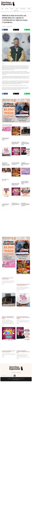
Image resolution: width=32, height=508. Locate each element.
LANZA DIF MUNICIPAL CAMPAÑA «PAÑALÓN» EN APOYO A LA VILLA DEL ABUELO (25, 182)
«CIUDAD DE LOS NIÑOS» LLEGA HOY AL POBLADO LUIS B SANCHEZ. (15, 163)
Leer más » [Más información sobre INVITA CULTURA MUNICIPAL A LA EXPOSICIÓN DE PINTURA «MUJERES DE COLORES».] (18, 323)
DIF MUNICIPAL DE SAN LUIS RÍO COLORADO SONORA (5, 139)
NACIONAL (29, 8)
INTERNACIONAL (16, 10)
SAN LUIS (6, 8)
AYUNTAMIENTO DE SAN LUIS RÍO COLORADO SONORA (6, 205)
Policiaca (4, 26)
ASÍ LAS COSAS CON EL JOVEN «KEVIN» (5, 180)
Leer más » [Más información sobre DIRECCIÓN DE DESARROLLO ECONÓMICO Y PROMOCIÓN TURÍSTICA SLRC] (18, 358)
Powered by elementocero (16, 379)
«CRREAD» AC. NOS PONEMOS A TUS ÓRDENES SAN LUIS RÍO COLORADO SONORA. (25, 143)
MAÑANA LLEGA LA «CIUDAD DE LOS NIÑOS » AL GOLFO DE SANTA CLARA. (16, 204)
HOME (2, 8)
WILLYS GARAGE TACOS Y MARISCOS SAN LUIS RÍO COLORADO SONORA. (15, 143)
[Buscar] (15, 376)
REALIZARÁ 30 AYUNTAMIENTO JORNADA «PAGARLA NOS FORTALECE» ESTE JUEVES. (25, 204)
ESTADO (17, 8)
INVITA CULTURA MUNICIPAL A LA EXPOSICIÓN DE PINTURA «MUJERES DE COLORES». (6, 164)
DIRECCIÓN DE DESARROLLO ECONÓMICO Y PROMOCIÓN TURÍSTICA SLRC (25, 164)
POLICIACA (11, 8)
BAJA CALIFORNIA (22, 8)
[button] (5, 29)
